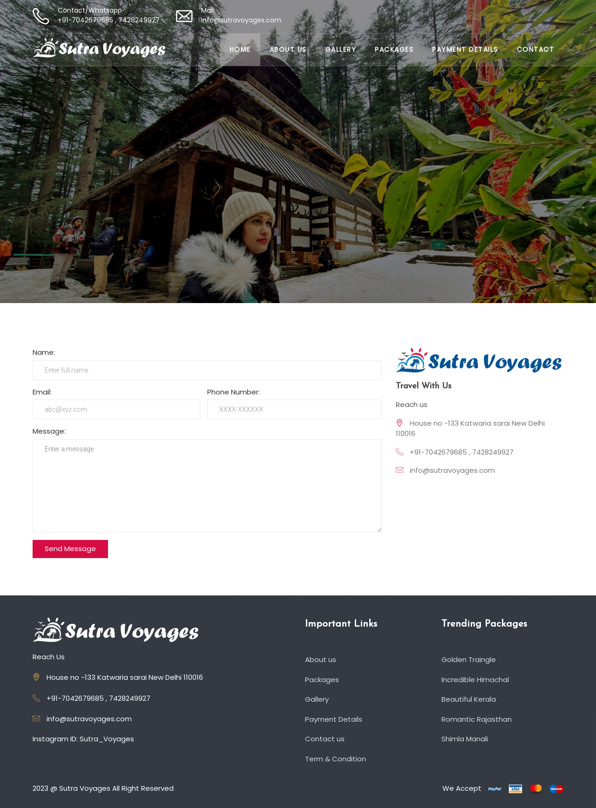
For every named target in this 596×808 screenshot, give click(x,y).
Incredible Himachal (476, 679)
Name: (44, 352)
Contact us (326, 739)
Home (240, 49)
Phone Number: (233, 392)
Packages (394, 49)
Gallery (341, 49)
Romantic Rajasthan (477, 719)
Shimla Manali (465, 739)
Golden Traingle (469, 659)
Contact (536, 49)
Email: (42, 392)
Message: (49, 431)
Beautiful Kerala (469, 699)
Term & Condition (336, 759)
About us (288, 49)
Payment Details (465, 49)
